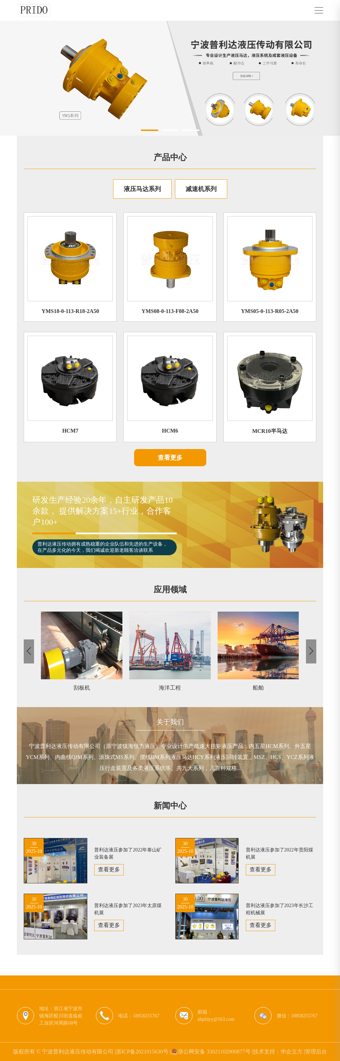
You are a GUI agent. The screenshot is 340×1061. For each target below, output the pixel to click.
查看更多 (170, 457)
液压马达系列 (142, 189)
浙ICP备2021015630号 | (143, 1051)
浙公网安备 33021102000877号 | (212, 1051)
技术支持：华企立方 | (279, 1051)
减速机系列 (201, 189)
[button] (149, 130)
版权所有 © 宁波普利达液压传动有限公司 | (64, 1051)
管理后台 (316, 1051)
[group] (170, 78)
